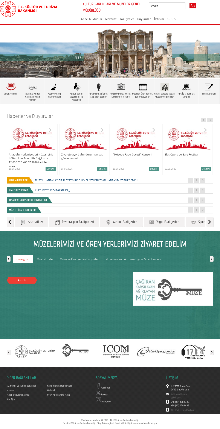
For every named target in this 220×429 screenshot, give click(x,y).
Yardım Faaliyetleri (121, 222)
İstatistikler (31, 222)
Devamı (51, 168)
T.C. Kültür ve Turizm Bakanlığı (21, 385)
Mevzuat (110, 19)
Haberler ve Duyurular (30, 116)
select (186, 5)
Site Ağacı (11, 399)
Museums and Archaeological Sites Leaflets (133, 259)
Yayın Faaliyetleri (164, 222)
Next (212, 58)
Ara (193, 6)
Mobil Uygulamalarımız (18, 394)
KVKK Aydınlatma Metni (58, 394)
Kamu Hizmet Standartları (59, 385)
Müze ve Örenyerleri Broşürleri (79, 259)
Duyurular (144, 19)
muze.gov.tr (23, 259)
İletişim (159, 19)
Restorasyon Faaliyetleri (74, 222)
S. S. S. (171, 19)
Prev (7, 58)
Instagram (103, 401)
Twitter (102, 394)
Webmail (51, 390)
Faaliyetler (127, 19)
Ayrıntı (22, 280)
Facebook (103, 387)
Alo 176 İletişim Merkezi (182, 410)
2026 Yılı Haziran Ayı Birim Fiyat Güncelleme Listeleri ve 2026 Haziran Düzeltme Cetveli (86, 180)
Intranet (11, 390)
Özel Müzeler (45, 259)
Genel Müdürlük (91, 19)
